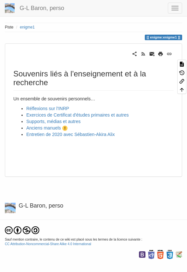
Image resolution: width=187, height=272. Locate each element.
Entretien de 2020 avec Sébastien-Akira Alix (70, 134)
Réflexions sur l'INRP (47, 108)
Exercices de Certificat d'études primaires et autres (77, 115)
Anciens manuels (43, 127)
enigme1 (27, 27)
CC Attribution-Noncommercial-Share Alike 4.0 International (48, 244)
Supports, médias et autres (53, 121)
